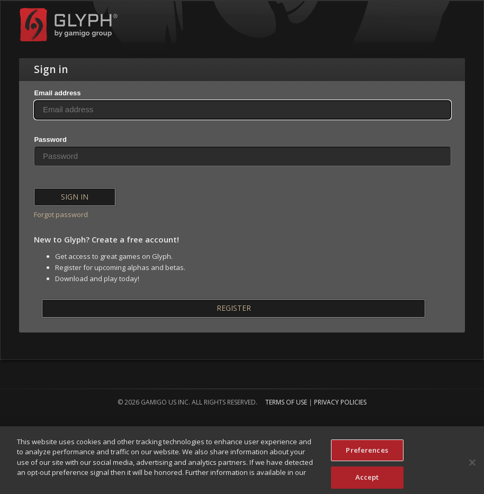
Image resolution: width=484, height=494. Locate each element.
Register (234, 308)
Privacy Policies (340, 402)
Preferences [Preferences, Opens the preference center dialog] (367, 454)
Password (50, 139)
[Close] (472, 466)
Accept (367, 481)
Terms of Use (286, 402)
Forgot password (61, 214)
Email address (57, 93)
